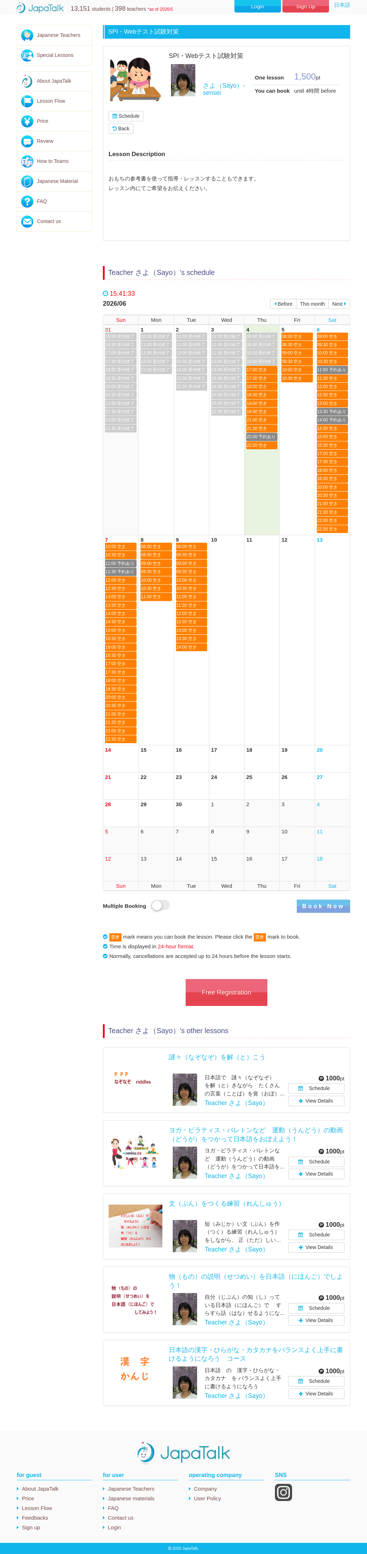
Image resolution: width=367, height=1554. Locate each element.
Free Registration (226, 992)
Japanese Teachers (58, 35)
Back (121, 128)
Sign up (31, 1527)
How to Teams (52, 161)
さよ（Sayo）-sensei (224, 89)
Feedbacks (35, 1518)
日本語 (342, 5)
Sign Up (305, 6)
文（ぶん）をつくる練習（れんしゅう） (227, 1203)
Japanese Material (57, 181)
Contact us (49, 221)
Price (42, 121)
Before (283, 304)
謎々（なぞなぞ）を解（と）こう (220, 1057)
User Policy (207, 1498)
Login (257, 6)
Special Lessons (55, 55)
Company (205, 1489)
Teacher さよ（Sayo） (237, 1103)
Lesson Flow (51, 101)
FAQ (42, 201)
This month (312, 304)
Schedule (126, 116)
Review (45, 141)
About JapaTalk (54, 81)
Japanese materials (131, 1498)
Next (339, 304)
